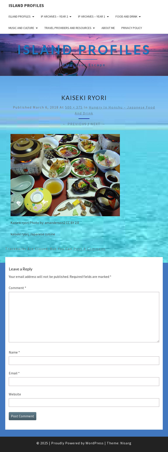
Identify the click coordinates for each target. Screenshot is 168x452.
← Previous (75, 124)
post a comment (89, 249)
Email (14, 373)
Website (15, 394)
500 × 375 (74, 107)
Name (14, 352)
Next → (98, 124)
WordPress (95, 443)
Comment (17, 288)
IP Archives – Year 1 (91, 16)
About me (108, 28)
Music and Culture (21, 28)
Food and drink (126, 16)
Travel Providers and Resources (67, 28)
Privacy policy (131, 28)
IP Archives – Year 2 (54, 16)
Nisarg (125, 443)
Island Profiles (26, 5)
